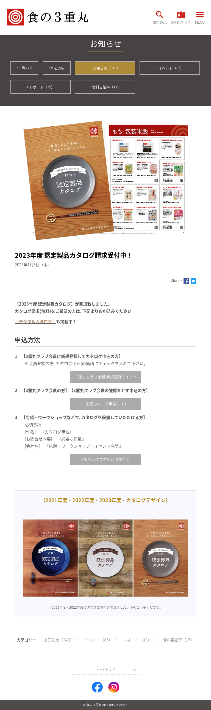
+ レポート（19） (41, 86)
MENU (200, 18)
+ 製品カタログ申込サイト (105, 403)
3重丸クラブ (181, 17)
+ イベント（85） (170, 67)
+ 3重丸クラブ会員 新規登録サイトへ (105, 376)
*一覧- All (24, 67)
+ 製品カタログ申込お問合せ (105, 459)
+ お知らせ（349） (105, 67)
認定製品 (159, 17)
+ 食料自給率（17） (105, 86)
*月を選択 (57, 67)
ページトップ (105, 669)
